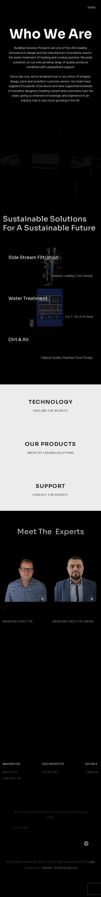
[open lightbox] (50, 279)
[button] (91, 7)
